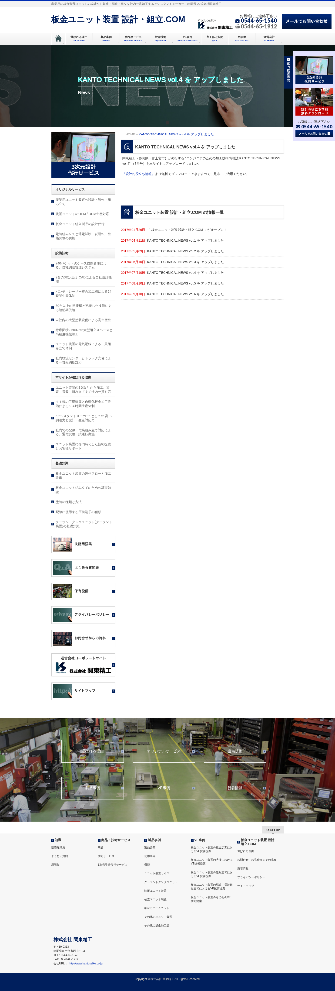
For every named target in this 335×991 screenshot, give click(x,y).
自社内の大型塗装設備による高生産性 (83, 320)
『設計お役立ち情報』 (138, 174)
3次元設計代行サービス (112, 864)
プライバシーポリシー (251, 877)
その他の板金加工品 (156, 925)
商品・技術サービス (116, 840)
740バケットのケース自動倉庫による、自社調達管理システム (81, 265)
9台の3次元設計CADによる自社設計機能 (84, 279)
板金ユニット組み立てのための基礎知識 (83, 490)
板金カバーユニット (156, 908)
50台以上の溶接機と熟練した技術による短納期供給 (83, 308)
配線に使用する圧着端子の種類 (78, 512)
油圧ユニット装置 (155, 890)
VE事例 (163, 788)
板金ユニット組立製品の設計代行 (80, 224)
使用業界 (149, 856)
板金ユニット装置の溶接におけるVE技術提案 (212, 861)
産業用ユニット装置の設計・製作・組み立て (83, 202)
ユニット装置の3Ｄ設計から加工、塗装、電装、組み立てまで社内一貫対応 (83, 390)
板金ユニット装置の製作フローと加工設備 (83, 476)
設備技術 (235, 751)
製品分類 (149, 847)
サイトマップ (245, 886)
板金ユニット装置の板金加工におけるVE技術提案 (212, 849)
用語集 (55, 864)
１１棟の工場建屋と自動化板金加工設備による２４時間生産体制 (83, 404)
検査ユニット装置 (155, 899)
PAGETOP (273, 829)
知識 (58, 840)
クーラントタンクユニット (161, 882)
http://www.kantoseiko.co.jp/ (86, 963)
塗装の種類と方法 (69, 502)
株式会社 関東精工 (162, 979)
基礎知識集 (58, 847)
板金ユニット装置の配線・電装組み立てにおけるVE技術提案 (212, 886)
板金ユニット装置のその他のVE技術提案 (211, 899)
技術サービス (106, 856)
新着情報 (235, 788)
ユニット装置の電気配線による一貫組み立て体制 (83, 346)
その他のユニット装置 (158, 917)
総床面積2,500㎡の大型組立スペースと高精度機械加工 (84, 332)
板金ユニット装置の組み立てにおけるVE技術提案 (212, 874)
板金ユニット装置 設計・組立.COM (118, 19)
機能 (147, 864)
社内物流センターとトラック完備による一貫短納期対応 (83, 360)
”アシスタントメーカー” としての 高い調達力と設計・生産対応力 (84, 418)
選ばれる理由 (92, 751)
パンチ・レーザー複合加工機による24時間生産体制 (83, 294)
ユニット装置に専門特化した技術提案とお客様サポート (83, 446)
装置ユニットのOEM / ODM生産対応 (82, 214)
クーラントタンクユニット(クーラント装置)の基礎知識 (84, 524)
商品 (100, 847)
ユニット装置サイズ (156, 873)
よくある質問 (59, 856)
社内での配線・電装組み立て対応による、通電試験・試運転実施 (83, 432)
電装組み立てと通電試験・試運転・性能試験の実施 (83, 236)
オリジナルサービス (164, 751)
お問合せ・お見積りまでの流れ (256, 859)
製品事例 (92, 788)
